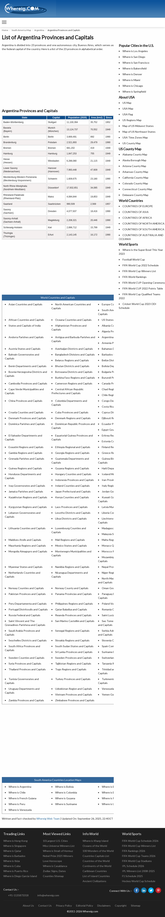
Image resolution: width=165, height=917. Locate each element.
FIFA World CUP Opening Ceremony (143, 282)
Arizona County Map (134, 166)
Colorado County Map (135, 183)
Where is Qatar (12, 850)
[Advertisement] (58, 80)
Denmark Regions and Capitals (73, 418)
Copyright (121, 905)
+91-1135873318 (18, 895)
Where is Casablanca (55, 866)
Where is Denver (132, 74)
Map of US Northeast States (138, 131)
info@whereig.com (48, 895)
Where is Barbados (14, 855)
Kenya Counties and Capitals (72, 497)
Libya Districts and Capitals (71, 518)
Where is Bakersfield (134, 68)
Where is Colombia (66, 792)
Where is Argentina (20, 786)
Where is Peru (17, 804)
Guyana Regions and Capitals (72, 468)
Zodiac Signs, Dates (54, 871)
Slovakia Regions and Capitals (72, 640)
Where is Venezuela (20, 809)
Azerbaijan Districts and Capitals (74, 348)
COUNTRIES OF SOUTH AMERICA (143, 229)
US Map (126, 102)
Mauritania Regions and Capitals (27, 545)
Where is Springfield (134, 91)
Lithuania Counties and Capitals (27, 528)
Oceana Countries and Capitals (73, 319)
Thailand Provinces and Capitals (27, 669)
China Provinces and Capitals (25, 400)
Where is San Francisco (135, 62)
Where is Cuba (12, 866)
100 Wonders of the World (98, 850)
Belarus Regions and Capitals (72, 360)
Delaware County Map (135, 194)
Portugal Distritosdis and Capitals (28, 609)
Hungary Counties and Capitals (73, 474)
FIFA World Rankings (134, 276)
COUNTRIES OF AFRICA (137, 217)
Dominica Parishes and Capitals (27, 423)
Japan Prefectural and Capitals (73, 491)
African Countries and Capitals (26, 319)
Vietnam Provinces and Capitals (73, 694)
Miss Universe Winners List (59, 845)
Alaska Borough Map (134, 160)
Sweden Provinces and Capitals (73, 657)
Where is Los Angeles (135, 51)
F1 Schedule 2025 (132, 876)
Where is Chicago (132, 85)
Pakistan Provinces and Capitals (27, 593)
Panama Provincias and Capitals (73, 593)
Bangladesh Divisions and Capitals (75, 354)
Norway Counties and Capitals (26, 588)
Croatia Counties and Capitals (26, 412)
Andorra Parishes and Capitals (26, 337)
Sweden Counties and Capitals (26, 657)
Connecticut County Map (137, 189)
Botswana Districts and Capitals (73, 371)
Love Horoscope (52, 861)
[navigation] (4, 22)
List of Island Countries (96, 876)
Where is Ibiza (11, 861)
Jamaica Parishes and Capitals (26, 491)
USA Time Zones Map (135, 137)
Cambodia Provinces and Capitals (28, 383)
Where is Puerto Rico (15, 871)
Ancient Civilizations (94, 881)
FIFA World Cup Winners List (139, 271)
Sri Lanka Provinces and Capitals (73, 652)
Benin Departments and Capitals (27, 366)
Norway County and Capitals (71, 588)
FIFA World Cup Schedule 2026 (140, 840)
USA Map (127, 108)
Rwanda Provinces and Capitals (73, 615)
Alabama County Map (134, 154)
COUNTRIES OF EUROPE (137, 206)
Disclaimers (104, 905)
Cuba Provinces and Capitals (71, 412)
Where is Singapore (14, 845)
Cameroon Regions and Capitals (73, 383)
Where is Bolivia (64, 786)
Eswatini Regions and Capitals (26, 447)
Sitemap (135, 905)
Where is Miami (131, 80)
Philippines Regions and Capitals (74, 603)
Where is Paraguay (113, 798)
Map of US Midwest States (138, 125)
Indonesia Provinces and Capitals (74, 479)
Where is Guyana (65, 798)
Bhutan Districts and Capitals (72, 366)
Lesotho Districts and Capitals (72, 512)
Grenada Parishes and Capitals (26, 458)
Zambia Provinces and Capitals (26, 700)
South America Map (21, 30)
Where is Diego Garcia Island (20, 876)
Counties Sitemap (53, 876)
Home (5, 30)
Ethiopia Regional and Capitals (72, 447)
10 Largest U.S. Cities (55, 840)
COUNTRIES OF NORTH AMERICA (143, 223)
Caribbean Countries (95, 871)
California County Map (135, 177)
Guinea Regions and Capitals (25, 468)
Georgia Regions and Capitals (72, 452)
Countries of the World (96, 861)
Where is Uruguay (112, 804)
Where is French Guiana (22, 798)
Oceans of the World (95, 845)
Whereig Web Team (48, 818)
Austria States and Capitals (24, 348)
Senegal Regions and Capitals (72, 630)
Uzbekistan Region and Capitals (73, 688)
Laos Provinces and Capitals (71, 507)
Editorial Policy (84, 905)
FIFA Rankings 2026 (133, 850)
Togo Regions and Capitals (70, 669)
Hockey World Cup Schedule (138, 881)
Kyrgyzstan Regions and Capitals (28, 507)
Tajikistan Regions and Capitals (73, 663)
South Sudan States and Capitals (74, 646)
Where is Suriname (66, 804)
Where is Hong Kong (15, 840)
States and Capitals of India (25, 325)
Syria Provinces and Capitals (25, 663)
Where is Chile (17, 792)
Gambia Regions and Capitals (25, 452)
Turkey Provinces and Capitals (72, 679)
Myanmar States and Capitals (26, 566)
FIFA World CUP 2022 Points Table (142, 288)
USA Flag (127, 114)
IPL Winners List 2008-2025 (138, 871)
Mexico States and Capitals (71, 545)
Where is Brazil (110, 786)
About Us (28, 905)
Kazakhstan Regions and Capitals (28, 497)
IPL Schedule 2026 (133, 866)
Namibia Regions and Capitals (72, 566)
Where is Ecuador (112, 792)
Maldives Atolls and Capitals (25, 539)
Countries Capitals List (96, 855)
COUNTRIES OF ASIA (135, 211)
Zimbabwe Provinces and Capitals (74, 700)
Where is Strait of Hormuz (58, 850)
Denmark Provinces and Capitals (27, 418)
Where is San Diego (133, 56)
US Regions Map (132, 120)
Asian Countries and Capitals (25, 304)
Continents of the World (97, 866)
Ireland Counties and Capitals (72, 485)
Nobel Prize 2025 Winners (58, 855)
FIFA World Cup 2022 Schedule (140, 265)
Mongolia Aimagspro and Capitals (28, 551)
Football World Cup (133, 259)
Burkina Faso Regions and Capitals (75, 377)
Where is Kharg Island (95, 840)
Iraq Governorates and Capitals (27, 485)
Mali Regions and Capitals (70, 539)
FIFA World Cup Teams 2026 (138, 855)
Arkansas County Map (135, 171)
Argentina (39, 30)
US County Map (131, 143)
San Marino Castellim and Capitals (74, 621)
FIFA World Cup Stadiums (137, 861)
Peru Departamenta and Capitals (28, 603)
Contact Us (45, 905)
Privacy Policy (64, 905)
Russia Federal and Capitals (24, 615)
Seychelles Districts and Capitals (28, 640)
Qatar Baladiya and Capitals (71, 609)
